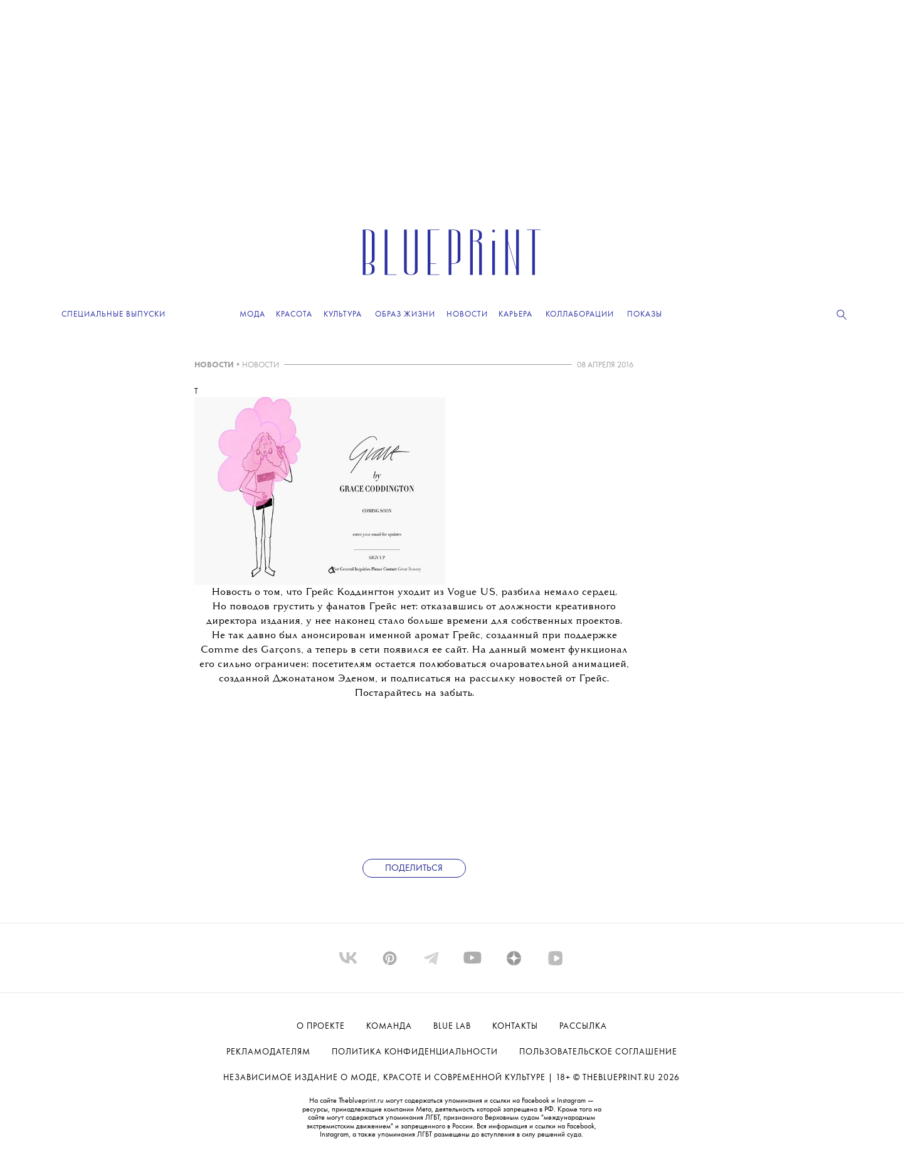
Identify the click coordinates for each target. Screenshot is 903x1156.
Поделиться (414, 868)
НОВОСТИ (214, 365)
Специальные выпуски (113, 314)
